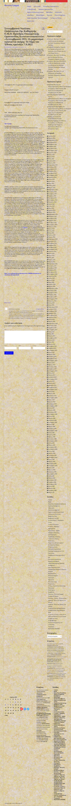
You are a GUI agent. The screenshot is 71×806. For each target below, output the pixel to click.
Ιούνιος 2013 (51, 373)
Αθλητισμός (51, 508)
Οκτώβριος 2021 (52, 247)
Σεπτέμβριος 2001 (52, 474)
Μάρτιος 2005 (51, 445)
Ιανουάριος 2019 (52, 309)
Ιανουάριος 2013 (52, 377)
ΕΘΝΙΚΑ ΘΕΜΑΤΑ (8, 302)
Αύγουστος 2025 (52, 152)
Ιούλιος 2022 (51, 228)
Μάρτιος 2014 (51, 364)
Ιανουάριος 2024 (52, 191)
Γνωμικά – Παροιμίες (53, 526)
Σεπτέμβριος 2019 (52, 299)
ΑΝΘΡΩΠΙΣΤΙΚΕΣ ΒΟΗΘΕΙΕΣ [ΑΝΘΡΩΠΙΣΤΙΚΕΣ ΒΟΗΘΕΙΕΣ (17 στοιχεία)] (55, 647)
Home (49, 502)
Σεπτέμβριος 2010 (52, 397)
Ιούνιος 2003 (51, 459)
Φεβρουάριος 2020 (53, 288)
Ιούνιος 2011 (51, 391)
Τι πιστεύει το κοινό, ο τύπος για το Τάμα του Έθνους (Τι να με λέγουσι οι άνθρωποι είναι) (57, 616)
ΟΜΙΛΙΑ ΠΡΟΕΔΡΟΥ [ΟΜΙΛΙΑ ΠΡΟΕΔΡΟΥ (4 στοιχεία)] (46, 725)
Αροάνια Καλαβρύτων (53, 510)
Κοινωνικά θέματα (53, 575)
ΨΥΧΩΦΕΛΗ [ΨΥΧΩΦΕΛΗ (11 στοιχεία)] (50, 679)
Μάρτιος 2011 (51, 393)
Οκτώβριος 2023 (52, 198)
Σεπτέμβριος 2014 (52, 360)
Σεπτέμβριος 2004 (52, 449)
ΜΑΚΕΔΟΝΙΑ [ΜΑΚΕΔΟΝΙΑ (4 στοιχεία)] (59, 666)
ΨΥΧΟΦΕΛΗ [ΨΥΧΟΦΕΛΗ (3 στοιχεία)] (61, 678)
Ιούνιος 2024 (51, 181)
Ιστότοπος (34, 345)
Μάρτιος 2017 (51, 336)
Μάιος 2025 (51, 158)
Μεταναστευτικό (52, 581)
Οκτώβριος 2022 (52, 222)
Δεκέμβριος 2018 (52, 311)
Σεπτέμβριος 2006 (52, 430)
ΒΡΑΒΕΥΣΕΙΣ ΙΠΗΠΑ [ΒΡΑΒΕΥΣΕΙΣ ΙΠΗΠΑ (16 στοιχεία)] (58, 650)
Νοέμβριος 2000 (52, 482)
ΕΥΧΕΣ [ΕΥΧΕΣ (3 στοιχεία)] (61, 661)
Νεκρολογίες (51, 584)
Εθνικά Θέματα (21, 47)
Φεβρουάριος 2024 (53, 189)
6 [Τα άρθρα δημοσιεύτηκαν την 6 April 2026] (5, 705)
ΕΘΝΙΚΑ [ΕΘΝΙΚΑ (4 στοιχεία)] (48, 655)
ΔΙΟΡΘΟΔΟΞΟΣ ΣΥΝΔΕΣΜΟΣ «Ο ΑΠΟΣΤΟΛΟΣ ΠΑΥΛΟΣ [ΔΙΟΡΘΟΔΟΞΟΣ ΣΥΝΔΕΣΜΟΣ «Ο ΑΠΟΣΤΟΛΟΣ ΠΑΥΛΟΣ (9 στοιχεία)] (43, 704)
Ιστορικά (50, 571)
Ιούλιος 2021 (51, 253)
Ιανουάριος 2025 (52, 167)
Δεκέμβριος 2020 (52, 268)
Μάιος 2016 (51, 342)
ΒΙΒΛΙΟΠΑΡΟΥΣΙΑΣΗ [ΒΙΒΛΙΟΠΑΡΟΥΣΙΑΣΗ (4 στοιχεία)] (51, 648)
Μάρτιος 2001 (51, 478)
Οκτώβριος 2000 (52, 484)
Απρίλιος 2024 (51, 185)
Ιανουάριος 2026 (52, 142)
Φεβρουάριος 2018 (53, 323)
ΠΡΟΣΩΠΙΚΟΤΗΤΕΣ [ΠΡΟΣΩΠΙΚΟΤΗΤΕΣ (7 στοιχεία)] (51, 673)
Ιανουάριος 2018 (52, 325)
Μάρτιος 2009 (51, 410)
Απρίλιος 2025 (51, 161)
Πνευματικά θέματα (53, 596)
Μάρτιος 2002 (51, 469)
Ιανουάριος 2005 (52, 447)
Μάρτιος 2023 (51, 212)
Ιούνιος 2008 (51, 416)
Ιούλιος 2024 (51, 179)
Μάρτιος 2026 (51, 138)
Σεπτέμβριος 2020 (52, 274)
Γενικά (50, 522)
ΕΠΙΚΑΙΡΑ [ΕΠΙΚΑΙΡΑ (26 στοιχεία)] (50, 661)
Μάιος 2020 (51, 282)
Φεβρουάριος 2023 (53, 214)
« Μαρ (6, 715)
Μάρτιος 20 (51, 492)
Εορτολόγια (51, 553)
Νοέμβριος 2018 (52, 313)
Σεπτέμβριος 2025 (52, 150)
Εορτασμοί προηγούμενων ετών (56, 551)
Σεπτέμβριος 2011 (52, 389)
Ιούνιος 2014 (51, 362)
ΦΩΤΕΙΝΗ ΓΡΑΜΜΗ (54, 628)
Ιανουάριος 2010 (52, 404)
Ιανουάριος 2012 (52, 385)
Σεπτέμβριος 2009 (52, 406)
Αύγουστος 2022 (52, 226)
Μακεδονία (51, 579)
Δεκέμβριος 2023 (52, 193)
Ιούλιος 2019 (51, 303)
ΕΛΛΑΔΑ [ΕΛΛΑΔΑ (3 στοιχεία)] (61, 656)
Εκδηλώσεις (51, 540)
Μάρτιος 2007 (51, 426)
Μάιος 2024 (51, 183)
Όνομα (5, 345)
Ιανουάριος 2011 (52, 395)
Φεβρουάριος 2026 (53, 140)
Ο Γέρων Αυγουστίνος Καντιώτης (56, 586)
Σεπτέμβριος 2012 (52, 379)
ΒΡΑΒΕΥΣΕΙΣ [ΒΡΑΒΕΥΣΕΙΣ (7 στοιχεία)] (50, 650)
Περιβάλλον (51, 592)
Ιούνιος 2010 (51, 399)
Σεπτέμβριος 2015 (52, 350)
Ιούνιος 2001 (51, 476)
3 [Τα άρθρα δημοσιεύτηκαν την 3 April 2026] (15, 702)
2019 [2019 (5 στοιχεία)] (48, 643)
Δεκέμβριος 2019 (52, 292)
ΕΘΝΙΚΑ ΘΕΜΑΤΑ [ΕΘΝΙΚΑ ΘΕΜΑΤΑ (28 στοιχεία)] (56, 655)
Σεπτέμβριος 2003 (52, 457)
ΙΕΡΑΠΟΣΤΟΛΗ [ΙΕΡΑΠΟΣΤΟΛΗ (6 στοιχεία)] (56, 665)
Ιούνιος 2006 (51, 432)
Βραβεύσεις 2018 (52, 516)
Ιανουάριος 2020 (52, 290)
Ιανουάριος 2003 (52, 463)
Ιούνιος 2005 (51, 443)
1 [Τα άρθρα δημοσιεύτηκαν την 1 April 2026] (10, 702)
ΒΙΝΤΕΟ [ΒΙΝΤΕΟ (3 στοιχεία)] (56, 648)
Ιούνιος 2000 (51, 486)
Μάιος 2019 (51, 305)
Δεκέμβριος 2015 (52, 346)
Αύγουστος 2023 (52, 202)
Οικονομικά (51, 588)
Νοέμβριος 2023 (52, 196)
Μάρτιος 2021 (51, 261)
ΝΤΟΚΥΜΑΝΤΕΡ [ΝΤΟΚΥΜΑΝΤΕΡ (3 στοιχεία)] (58, 668)
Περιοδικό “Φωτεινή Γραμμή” (56, 594)
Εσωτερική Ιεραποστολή (54, 559)
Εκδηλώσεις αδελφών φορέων (55, 543)
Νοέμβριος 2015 (52, 348)
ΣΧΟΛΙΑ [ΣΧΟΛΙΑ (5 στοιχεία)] (64, 673)
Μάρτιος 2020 (51, 286)
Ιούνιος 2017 (51, 331)
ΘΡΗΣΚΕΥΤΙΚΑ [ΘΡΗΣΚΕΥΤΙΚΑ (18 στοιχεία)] (51, 663)
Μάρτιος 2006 (51, 437)
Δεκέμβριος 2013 (52, 369)
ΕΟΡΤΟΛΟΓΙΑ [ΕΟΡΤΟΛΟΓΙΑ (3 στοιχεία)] (61, 658)
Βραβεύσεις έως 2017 (53, 518)
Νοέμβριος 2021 (52, 245)
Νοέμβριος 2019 (52, 294)
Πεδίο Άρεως (51, 590)
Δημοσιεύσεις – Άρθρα (54, 530)
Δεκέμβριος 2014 (52, 358)
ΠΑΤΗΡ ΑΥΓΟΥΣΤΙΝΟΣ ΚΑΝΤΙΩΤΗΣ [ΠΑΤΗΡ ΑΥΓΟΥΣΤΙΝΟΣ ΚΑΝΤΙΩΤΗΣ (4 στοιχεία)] (58, 670)
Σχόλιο (5, 329)
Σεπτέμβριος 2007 (52, 422)
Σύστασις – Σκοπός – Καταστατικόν (57, 598)
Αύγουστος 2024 (52, 177)
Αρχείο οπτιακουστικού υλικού (56, 512)
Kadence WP (20, 803)
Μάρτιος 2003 (51, 461)
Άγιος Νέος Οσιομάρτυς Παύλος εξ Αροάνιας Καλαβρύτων (60, 694)
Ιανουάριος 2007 (52, 428)
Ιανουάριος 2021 (52, 266)
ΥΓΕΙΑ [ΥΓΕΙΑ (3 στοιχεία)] (48, 678)
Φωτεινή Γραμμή (11, 5)
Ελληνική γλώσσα (52, 547)
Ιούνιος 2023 (51, 206)
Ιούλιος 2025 (51, 154)
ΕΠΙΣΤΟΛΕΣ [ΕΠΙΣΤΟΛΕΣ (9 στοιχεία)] (56, 661)
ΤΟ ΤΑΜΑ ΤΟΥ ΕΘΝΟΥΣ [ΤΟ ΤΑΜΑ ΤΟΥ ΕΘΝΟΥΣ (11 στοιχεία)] (59, 676)
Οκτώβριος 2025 (52, 148)
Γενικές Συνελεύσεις (53, 524)
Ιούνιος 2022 (51, 231)
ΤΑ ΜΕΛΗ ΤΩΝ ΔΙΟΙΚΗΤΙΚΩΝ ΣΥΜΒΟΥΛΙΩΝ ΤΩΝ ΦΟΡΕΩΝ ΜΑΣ (56, 610)
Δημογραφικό (51, 528)
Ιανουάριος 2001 (52, 480)
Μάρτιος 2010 (51, 402)
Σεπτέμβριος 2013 (52, 371)
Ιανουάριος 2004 (52, 455)
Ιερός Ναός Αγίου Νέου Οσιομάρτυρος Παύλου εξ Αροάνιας (60, 747)
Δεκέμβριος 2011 (52, 387)
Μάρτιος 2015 (51, 354)
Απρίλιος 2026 (51, 136)
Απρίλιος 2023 (51, 210)
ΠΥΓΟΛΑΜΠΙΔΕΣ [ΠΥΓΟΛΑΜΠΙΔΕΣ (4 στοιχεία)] (59, 673)
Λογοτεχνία (51, 577)
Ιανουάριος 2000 (52, 490)
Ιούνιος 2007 (51, 424)
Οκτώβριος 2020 (52, 272)
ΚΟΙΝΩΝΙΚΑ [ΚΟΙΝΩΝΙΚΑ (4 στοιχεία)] (54, 666)
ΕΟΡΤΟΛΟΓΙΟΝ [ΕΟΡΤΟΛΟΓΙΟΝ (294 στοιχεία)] (54, 660)
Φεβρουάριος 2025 (53, 165)
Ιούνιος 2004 (51, 451)
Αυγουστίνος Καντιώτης (54, 514)
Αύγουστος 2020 (52, 276)
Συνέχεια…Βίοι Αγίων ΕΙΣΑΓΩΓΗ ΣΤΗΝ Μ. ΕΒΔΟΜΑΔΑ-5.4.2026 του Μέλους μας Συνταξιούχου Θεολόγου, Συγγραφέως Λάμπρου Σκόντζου (57, 65)
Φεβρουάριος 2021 (53, 264)
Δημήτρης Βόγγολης (53, 84)
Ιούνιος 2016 (51, 340)
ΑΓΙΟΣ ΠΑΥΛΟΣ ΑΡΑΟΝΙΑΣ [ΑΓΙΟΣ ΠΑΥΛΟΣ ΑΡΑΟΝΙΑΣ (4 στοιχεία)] (43, 690)
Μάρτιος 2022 (51, 237)
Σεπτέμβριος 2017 (52, 329)
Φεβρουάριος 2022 (53, 239)
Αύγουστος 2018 (52, 317)
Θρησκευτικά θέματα (53, 561)
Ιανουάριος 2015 (52, 356)
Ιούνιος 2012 (51, 381)
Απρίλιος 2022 (51, 235)
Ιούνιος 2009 (51, 408)
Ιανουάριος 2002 (52, 472)
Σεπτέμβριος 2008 (52, 414)
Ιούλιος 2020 (51, 278)
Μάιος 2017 (51, 334)
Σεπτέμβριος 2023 (52, 200)
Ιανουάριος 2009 (52, 412)
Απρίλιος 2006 (51, 434)
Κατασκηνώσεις (52, 573)
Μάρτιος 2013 (51, 375)
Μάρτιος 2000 (51, 488)
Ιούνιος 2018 (51, 319)
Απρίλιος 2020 (51, 284)
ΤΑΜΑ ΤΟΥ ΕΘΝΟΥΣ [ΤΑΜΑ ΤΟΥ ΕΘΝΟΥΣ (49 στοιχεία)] (43, 737)
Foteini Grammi (9, 47)
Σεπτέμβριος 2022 (52, 224)
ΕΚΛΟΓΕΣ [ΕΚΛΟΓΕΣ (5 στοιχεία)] (58, 656)
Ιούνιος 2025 (51, 156)
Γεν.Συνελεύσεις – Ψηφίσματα (56, 520)
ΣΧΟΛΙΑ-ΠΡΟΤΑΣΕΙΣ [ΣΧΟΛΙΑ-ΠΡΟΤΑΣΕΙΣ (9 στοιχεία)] (52, 675)
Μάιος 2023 (51, 208)
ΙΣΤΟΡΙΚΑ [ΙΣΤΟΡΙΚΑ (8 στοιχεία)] (49, 666)
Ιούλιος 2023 (51, 204)
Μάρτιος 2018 (51, 321)
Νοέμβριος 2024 (52, 171)
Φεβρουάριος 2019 (53, 307)
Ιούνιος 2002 (51, 467)
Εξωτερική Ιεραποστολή (54, 549)
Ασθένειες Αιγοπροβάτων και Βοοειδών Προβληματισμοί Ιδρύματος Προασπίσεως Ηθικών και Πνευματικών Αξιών (57, 124)
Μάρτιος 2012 (51, 383)
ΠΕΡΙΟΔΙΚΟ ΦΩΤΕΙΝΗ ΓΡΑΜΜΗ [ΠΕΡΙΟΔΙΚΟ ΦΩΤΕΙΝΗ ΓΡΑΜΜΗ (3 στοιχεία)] (52, 671)
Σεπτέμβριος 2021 (52, 249)
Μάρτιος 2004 (51, 453)
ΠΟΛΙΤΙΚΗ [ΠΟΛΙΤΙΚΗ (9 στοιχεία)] (60, 671)
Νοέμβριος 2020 (52, 270)
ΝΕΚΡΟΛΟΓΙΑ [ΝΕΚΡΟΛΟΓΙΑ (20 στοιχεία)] (51, 668)
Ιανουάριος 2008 (52, 420)
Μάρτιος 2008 (51, 418)
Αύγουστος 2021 (52, 251)
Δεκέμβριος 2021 (52, 243)
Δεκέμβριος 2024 (52, 169)
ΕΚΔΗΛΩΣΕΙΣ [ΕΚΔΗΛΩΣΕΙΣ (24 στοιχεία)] (51, 656)
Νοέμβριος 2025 (52, 146)
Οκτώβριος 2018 (52, 315)
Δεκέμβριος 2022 (52, 218)
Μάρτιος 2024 (51, 187)
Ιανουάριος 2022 (52, 241)
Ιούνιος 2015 (51, 352)
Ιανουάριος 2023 (52, 216)
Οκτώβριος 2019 (52, 296)
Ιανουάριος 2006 (52, 439)
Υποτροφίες (51, 626)
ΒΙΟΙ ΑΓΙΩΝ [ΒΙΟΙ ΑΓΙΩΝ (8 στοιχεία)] (61, 648)
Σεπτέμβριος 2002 (52, 465)
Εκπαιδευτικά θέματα (53, 545)
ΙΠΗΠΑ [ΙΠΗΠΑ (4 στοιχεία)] (60, 665)
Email (20, 345)
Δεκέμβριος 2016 (52, 338)
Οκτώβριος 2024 (52, 173)
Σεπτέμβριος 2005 (52, 441)
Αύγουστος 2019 (52, 301)
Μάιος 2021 (51, 257)
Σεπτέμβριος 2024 (52, 175)
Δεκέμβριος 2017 (52, 327)
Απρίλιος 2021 (51, 259)
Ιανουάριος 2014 (52, 366)
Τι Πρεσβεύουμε (52, 620)
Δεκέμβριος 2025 (52, 144)
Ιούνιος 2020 (51, 280)
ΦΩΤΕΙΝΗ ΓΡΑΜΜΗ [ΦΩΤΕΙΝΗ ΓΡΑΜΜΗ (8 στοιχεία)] (54, 678)
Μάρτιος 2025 (51, 163)
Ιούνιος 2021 (51, 255)
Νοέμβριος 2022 (52, 220)
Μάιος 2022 (51, 233)
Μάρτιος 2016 (51, 344)
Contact (50, 500)
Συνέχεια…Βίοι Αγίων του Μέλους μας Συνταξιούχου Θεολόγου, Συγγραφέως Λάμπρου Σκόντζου (57, 57)
